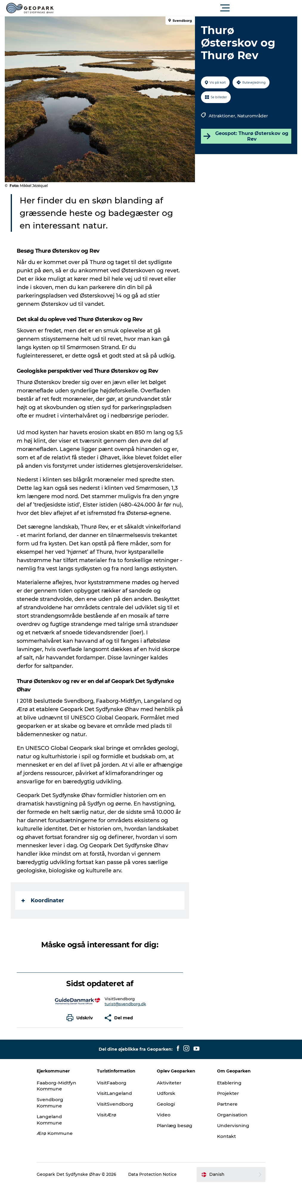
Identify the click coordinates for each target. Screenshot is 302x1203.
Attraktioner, (222, 116)
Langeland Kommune (59, 1136)
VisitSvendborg (119, 1121)
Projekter (224, 1110)
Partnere (224, 1121)
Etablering (225, 1099)
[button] (178, 8)
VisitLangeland (119, 1110)
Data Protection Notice (154, 1191)
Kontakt (223, 1153)
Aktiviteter (170, 1099)
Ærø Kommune (64, 1150)
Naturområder (252, 116)
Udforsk (166, 1110)
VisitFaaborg (116, 1099)
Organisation (228, 1131)
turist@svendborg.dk (125, 1020)
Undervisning (229, 1142)
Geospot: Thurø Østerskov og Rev (244, 136)
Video (164, 1131)
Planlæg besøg (175, 1142)
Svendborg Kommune (59, 1119)
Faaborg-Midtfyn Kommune (66, 1103)
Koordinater (44, 917)
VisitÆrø (111, 1131)
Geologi (166, 1121)
